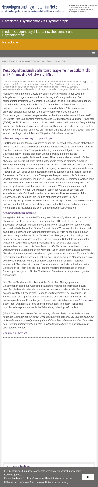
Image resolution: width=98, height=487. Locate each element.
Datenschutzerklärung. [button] (57, 482)
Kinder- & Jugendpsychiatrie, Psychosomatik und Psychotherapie (37, 33)
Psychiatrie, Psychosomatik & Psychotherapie (35, 21)
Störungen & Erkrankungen (18, 466)
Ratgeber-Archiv (53, 61)
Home (3, 61)
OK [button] (88, 477)
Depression (87, 300)
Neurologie (10, 42)
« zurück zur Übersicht (15, 333)
